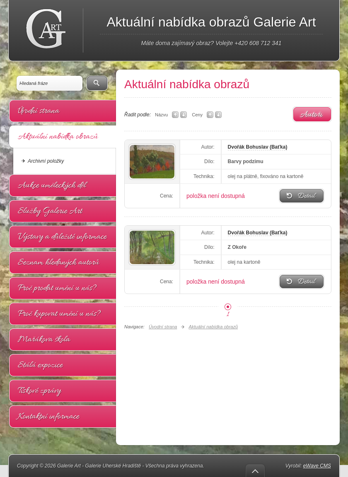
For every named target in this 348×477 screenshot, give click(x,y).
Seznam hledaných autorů (58, 262)
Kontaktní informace (48, 416)
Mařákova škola (44, 339)
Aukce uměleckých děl (52, 185)
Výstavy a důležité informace (62, 237)
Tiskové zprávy (39, 391)
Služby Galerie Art (50, 211)
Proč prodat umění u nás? (57, 288)
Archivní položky (46, 161)
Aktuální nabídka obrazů (58, 136)
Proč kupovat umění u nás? (59, 314)
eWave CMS (317, 466)
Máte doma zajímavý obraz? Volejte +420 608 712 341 (211, 43)
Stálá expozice (40, 365)
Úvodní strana (38, 111)
